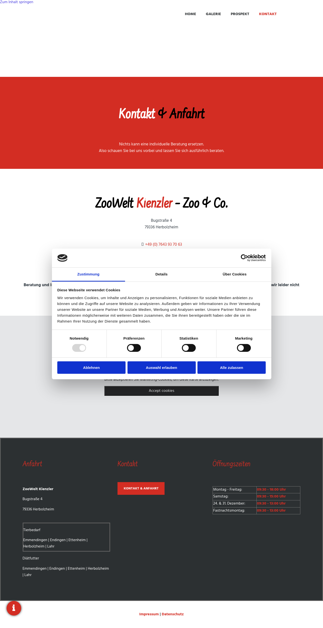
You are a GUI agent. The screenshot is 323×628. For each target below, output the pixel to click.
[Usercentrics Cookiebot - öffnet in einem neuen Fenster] (244, 258)
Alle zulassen (231, 367)
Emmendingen (35, 540)
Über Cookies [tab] (235, 274)
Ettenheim (77, 540)
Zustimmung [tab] (88, 274)
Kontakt (268, 14)
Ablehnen (91, 367)
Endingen (58, 540)
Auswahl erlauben (161, 367)
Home (190, 14)
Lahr (50, 546)
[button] (141, 488)
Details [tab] (162, 274)
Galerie (213, 14)
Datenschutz (173, 614)
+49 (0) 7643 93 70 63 (163, 244)
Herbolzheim (34, 546)
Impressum (149, 614)
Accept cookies (161, 391)
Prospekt (240, 14)
